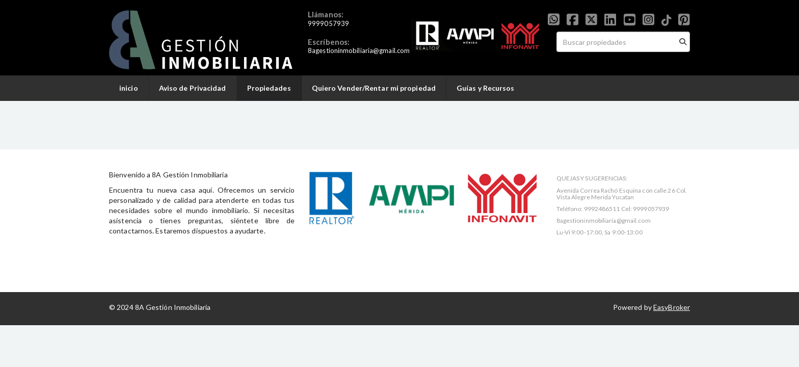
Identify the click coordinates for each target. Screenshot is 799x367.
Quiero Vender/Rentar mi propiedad (374, 88)
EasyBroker (671, 307)
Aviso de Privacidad (192, 88)
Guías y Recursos (486, 88)
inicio (128, 88)
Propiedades (269, 88)
